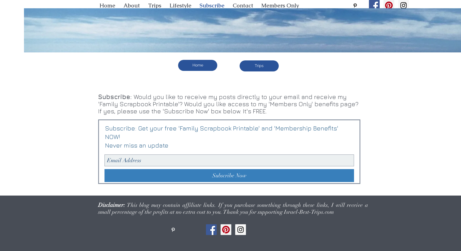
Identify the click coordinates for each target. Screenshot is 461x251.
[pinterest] (355, 5)
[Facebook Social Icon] (374, 5)
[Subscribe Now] (229, 175)
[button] (180, 5)
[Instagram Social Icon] (403, 5)
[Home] (197, 65)
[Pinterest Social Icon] (389, 5)
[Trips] (259, 65)
